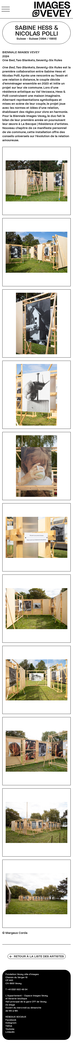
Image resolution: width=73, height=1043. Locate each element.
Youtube (9, 1029)
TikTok (8, 1026)
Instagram (10, 1023)
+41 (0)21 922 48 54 (17, 989)
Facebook (10, 1020)
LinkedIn (10, 1032)
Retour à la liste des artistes (36, 956)
